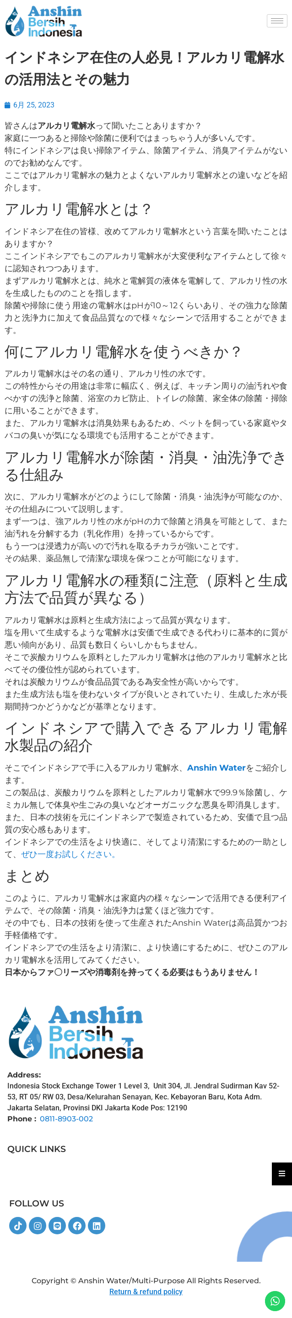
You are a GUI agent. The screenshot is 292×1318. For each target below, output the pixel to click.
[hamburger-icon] (277, 20)
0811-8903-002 (66, 1118)
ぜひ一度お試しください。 (70, 854)
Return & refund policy (146, 1291)
